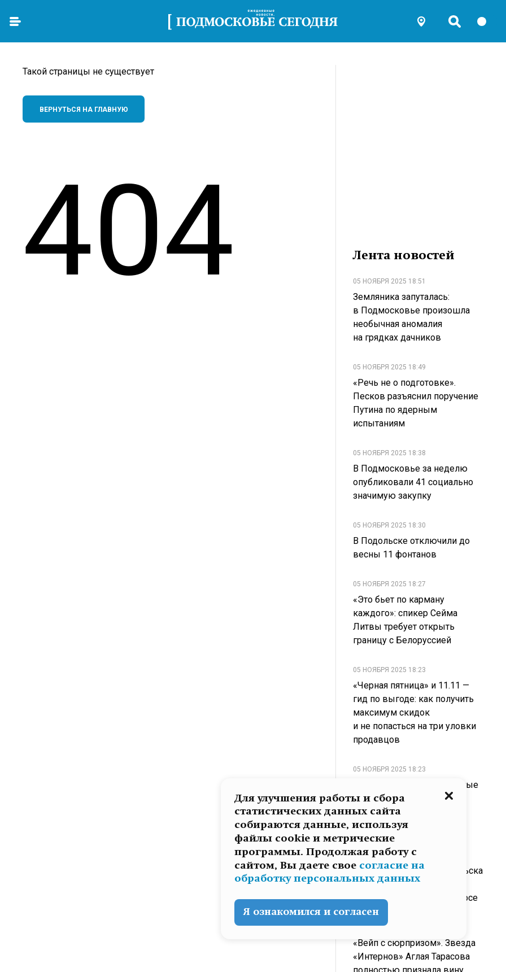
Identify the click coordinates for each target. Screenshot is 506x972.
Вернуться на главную (84, 110)
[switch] (487, 21)
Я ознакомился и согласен (311, 911)
